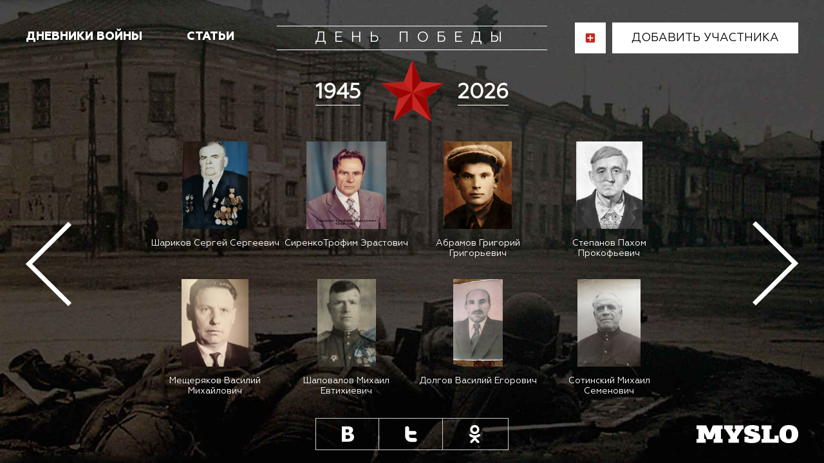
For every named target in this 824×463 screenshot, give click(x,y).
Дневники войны (84, 36)
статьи (210, 36)
